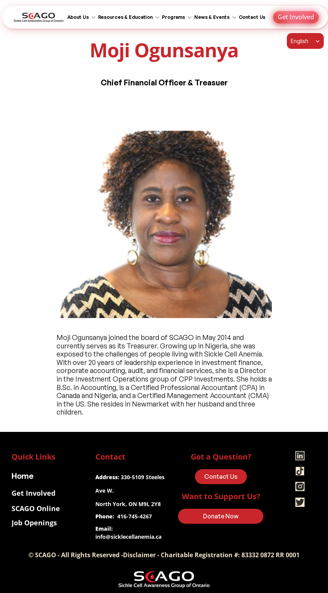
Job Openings (34, 522)
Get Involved (33, 493)
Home (22, 476)
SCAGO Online (36, 508)
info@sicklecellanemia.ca (128, 536)
